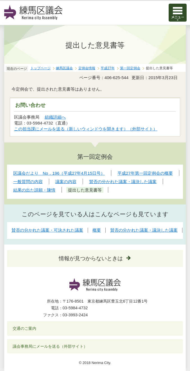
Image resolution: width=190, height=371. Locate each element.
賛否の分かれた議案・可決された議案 (47, 230)
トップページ (40, 68)
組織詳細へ (55, 117)
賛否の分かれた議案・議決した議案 (144, 230)
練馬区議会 (64, 68)
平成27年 (107, 68)
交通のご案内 (24, 328)
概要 (96, 230)
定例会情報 (86, 68)
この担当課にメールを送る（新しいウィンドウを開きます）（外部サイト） (86, 128)
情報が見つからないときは (91, 258)
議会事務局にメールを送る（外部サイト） (50, 346)
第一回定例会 (130, 68)
